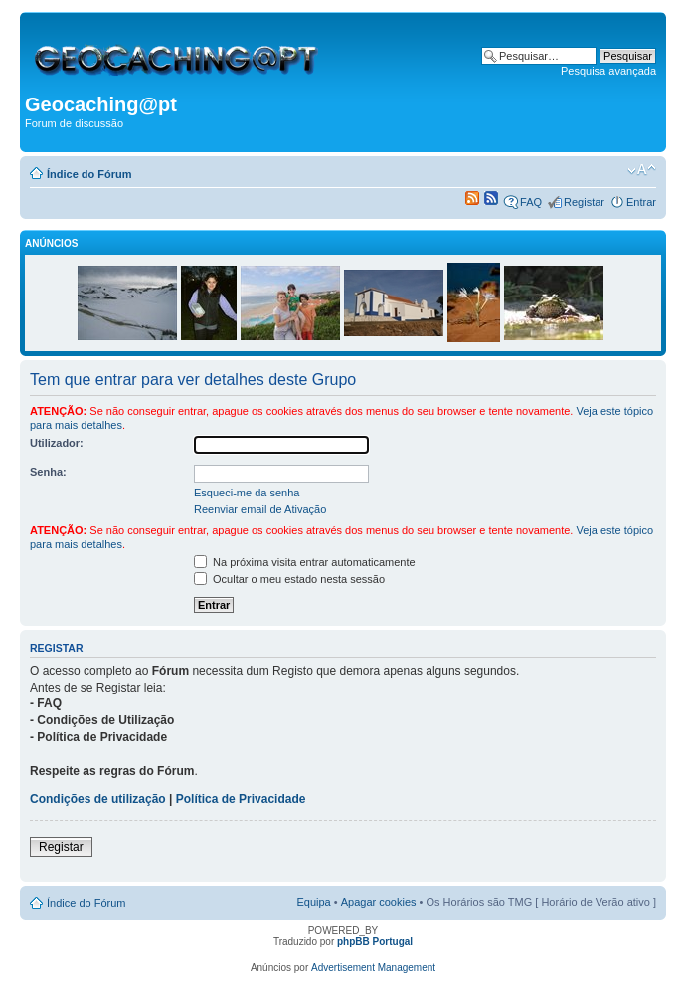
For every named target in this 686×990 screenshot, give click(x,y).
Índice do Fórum (89, 174)
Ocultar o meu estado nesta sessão (289, 579)
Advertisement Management (373, 967)
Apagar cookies (379, 902)
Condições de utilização (98, 799)
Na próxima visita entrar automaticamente (305, 562)
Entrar (641, 202)
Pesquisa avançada (608, 71)
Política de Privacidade (241, 799)
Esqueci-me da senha (246, 492)
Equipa (313, 902)
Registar (584, 202)
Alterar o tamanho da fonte (641, 170)
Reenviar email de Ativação (260, 509)
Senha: (48, 472)
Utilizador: (57, 443)
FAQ (531, 202)
